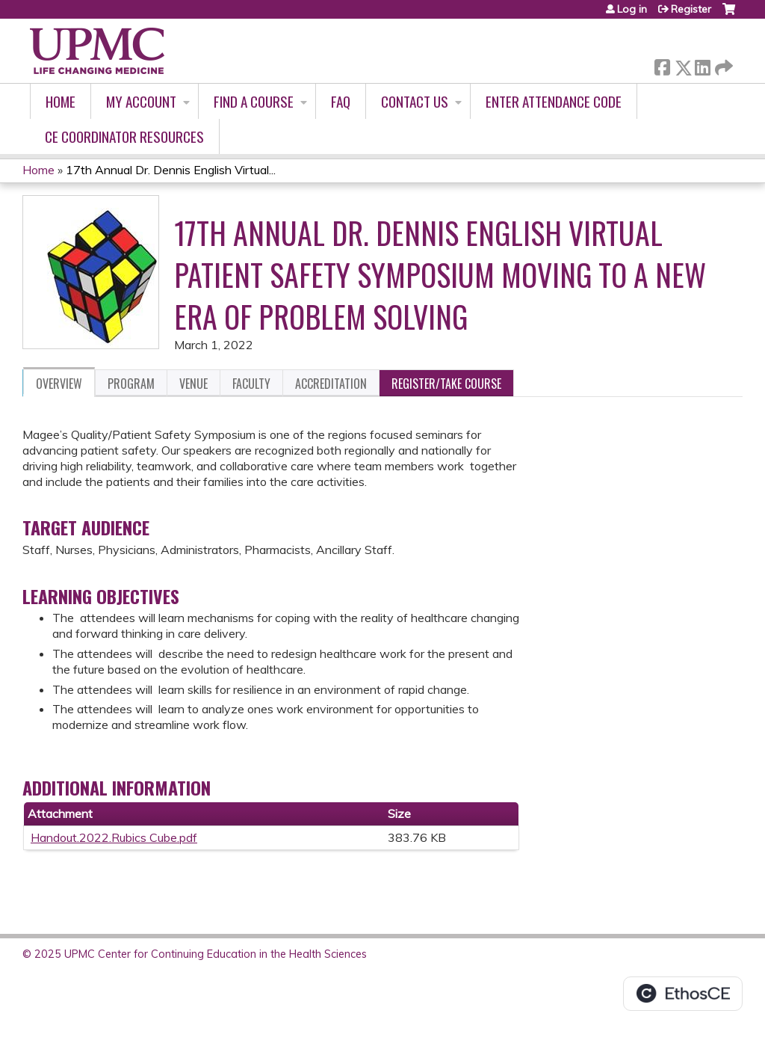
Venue (193, 384)
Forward (722, 64)
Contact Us (414, 101)
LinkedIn (702, 64)
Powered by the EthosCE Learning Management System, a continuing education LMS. (683, 993)
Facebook (661, 64)
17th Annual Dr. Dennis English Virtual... (171, 169)
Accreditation (331, 384)
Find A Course (254, 101)
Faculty (251, 384)
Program (131, 384)
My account (141, 101)
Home (60, 101)
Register (691, 9)
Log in (632, 9)
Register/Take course (446, 384)
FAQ (340, 101)
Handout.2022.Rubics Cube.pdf (114, 837)
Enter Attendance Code (554, 101)
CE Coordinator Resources (124, 136)
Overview (59, 384)
